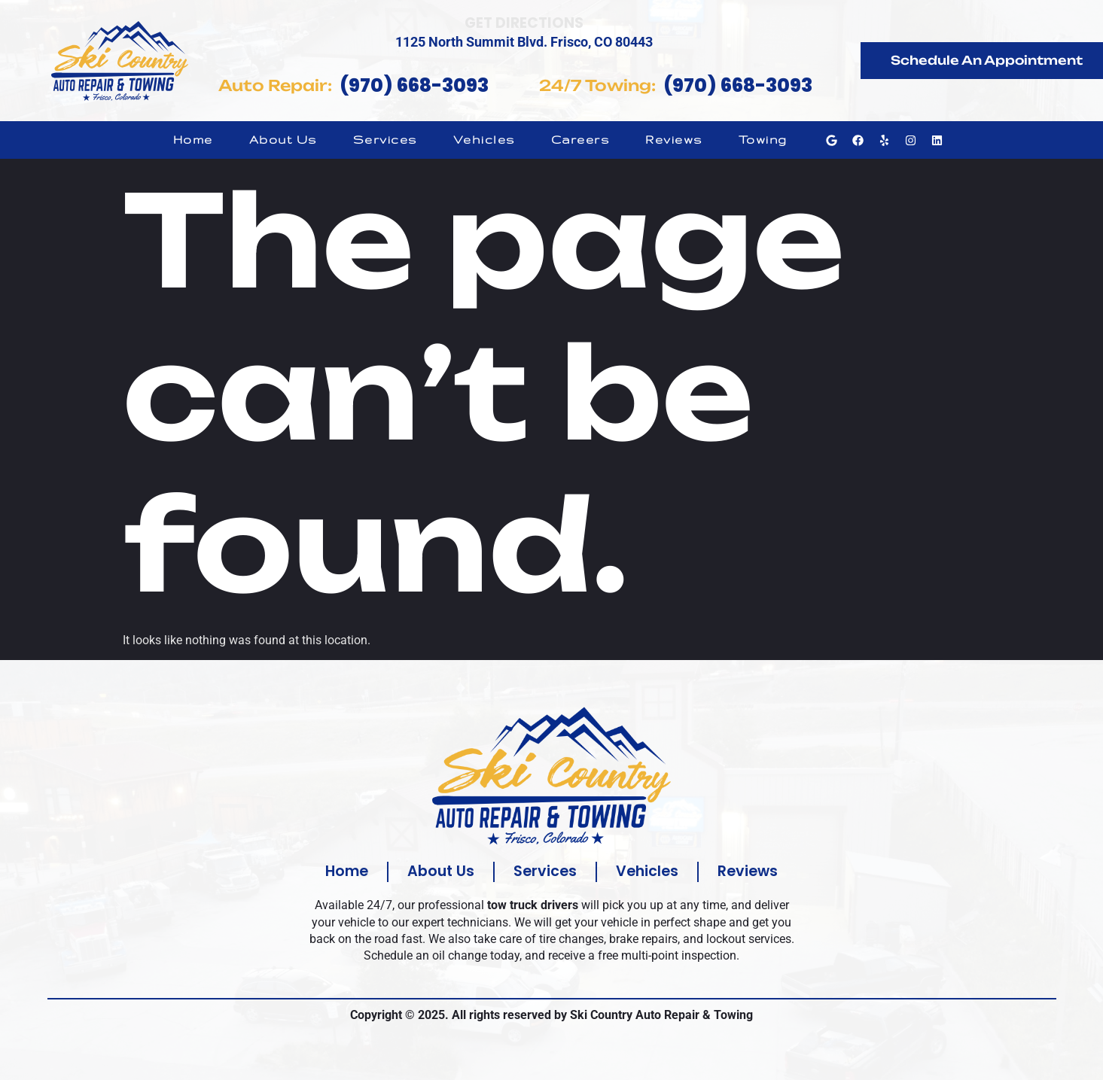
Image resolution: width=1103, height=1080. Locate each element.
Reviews (673, 139)
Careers (580, 139)
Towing (763, 139)
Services (385, 139)
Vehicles (484, 139)
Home (193, 139)
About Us (283, 139)
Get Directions (524, 23)
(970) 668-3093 (414, 85)
